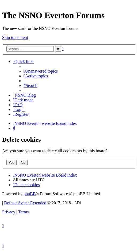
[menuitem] (41, 71)
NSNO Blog (25, 95)
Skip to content (15, 37)
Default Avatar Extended (25, 203)
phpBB (30, 194)
